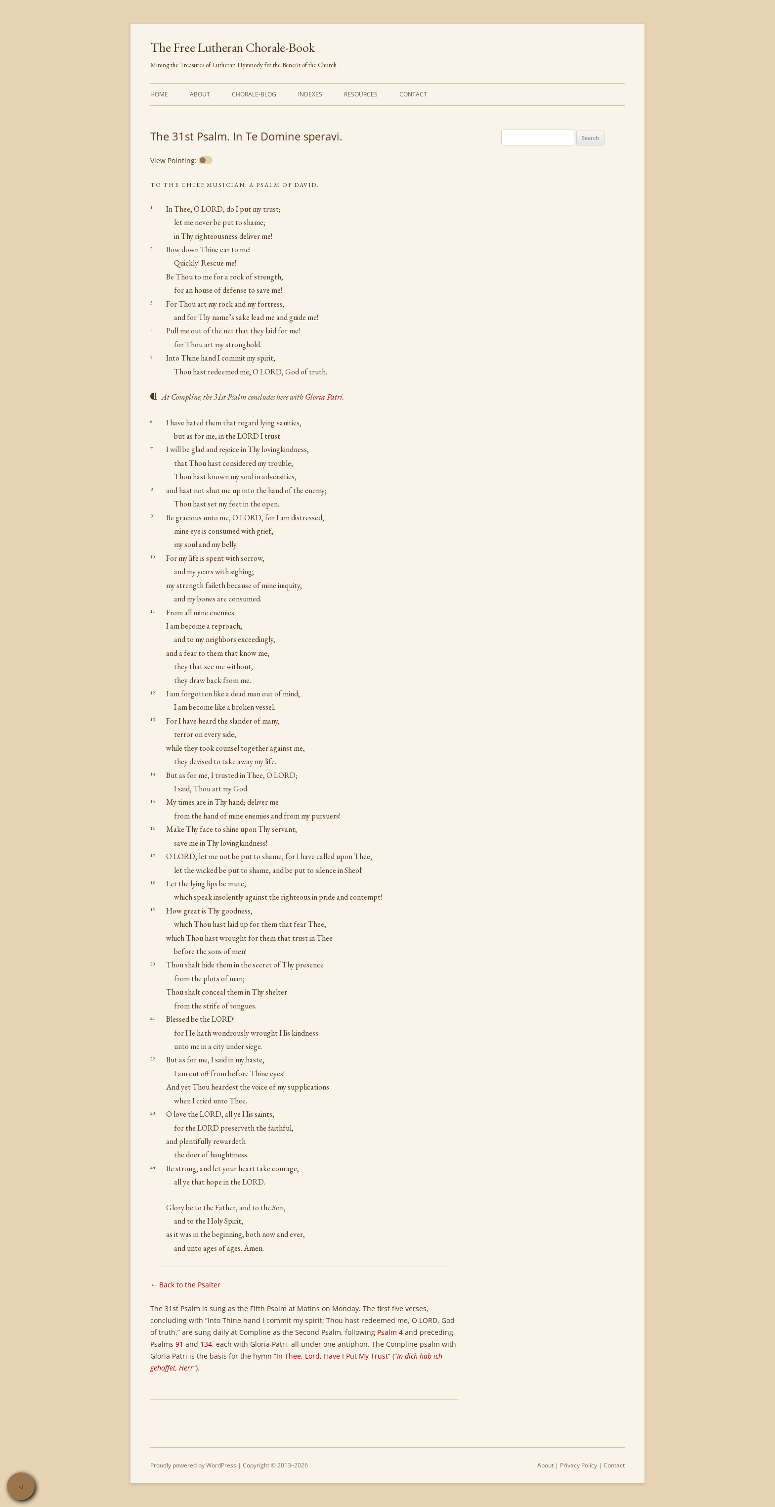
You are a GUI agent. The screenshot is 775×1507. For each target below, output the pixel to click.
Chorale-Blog (254, 94)
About (200, 94)
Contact (413, 94)
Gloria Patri (324, 397)
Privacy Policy (578, 1465)
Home (159, 94)
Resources (361, 94)
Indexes (310, 94)
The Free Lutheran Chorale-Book (232, 47)
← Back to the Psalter (185, 1284)
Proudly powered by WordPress (193, 1465)
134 (206, 1344)
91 (179, 1344)
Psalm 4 (390, 1332)
